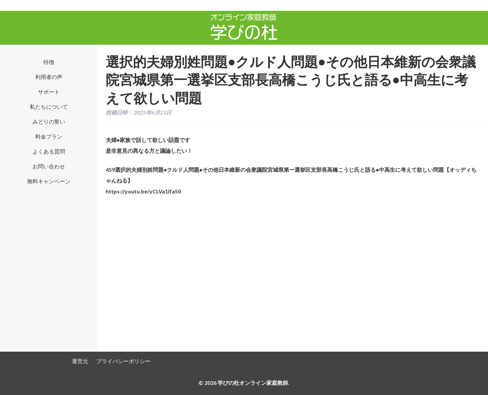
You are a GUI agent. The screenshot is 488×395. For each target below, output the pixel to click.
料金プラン (48, 136)
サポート (49, 91)
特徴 (48, 62)
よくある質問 (49, 151)
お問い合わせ (49, 166)
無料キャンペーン (48, 181)
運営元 (80, 361)
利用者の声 (48, 77)
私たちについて (49, 106)
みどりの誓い (49, 121)
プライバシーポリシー (123, 361)
